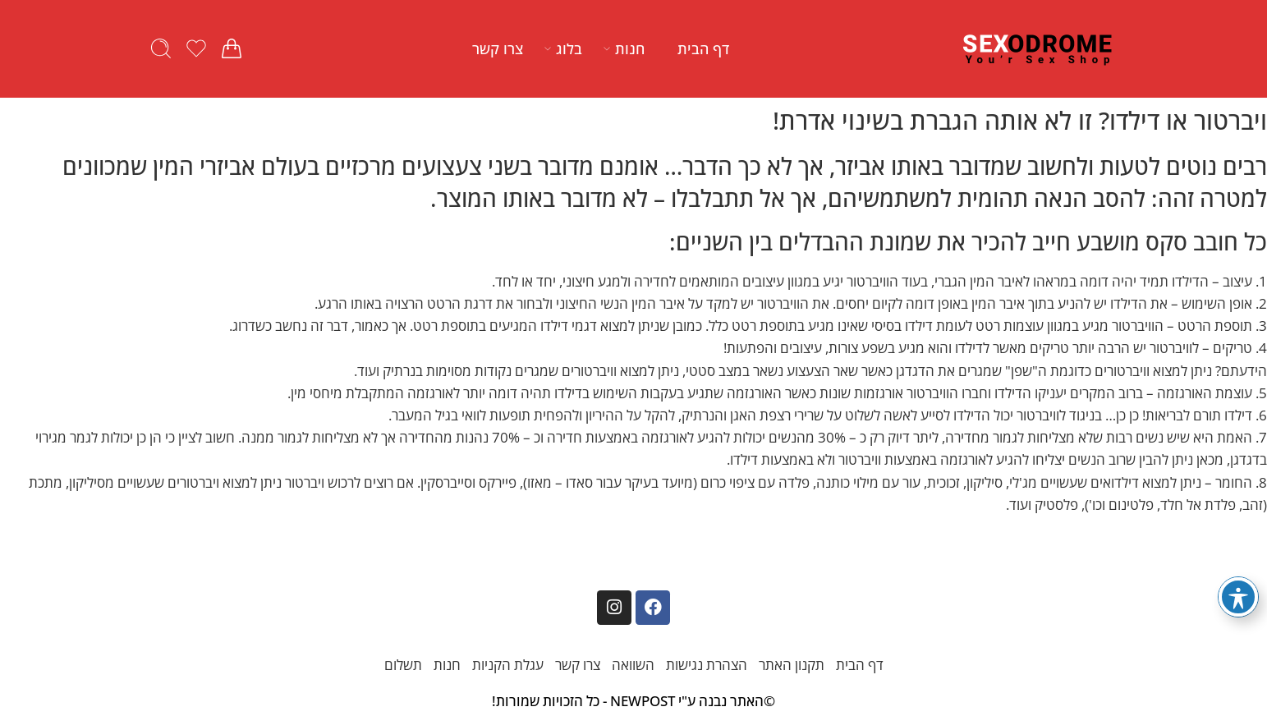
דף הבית (703, 48)
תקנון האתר (791, 664)
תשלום (403, 664)
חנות (630, 48)
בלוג (569, 48)
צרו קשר (497, 48)
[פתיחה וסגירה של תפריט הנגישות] (1238, 597)
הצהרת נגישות (706, 664)
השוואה (633, 664)
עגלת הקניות (508, 664)
